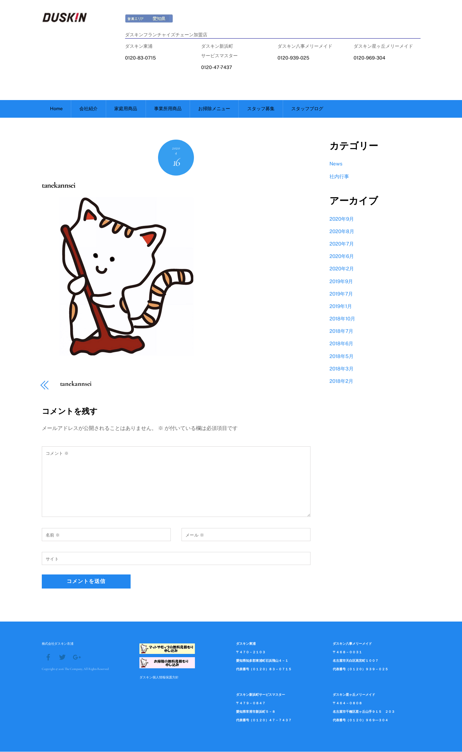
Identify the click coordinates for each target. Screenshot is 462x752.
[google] (76, 657)
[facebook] (48, 657)
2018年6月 (341, 344)
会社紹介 (88, 108)
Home (56, 108)
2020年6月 (341, 256)
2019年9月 (341, 281)
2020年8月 (341, 231)
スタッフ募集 (261, 108)
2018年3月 (341, 369)
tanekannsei (58, 185)
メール (194, 535)
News (336, 164)
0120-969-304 (369, 57)
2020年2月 (341, 269)
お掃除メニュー (214, 108)
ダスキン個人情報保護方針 (159, 677)
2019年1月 (340, 306)
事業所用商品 (168, 108)
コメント (57, 453)
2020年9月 (341, 219)
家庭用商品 (125, 108)
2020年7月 (341, 244)
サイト (52, 559)
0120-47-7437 (216, 67)
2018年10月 (342, 319)
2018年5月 (341, 356)
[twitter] (62, 657)
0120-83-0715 (140, 57)
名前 (53, 535)
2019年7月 (341, 294)
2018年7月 (341, 331)
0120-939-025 (293, 57)
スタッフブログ (307, 108)
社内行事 (339, 176)
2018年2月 (341, 381)
